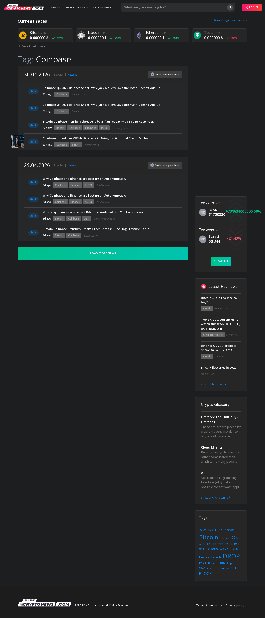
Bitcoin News (92, 145)
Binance (75, 185)
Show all (221, 261)
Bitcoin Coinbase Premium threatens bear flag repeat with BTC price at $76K (98, 121)
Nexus (213, 209)
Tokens (212, 549)
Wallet (224, 549)
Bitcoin (60, 128)
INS (210, 530)
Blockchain (224, 529)
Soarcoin (214, 236)
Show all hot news (214, 384)
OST (86, 218)
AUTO (88, 185)
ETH (222, 563)
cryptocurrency (218, 568)
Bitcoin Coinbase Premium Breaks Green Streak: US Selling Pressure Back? (96, 229)
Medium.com (79, 94)
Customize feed (164, 74)
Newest (72, 74)
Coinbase (61, 94)
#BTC (104, 128)
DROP (231, 556)
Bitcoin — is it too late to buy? (219, 300)
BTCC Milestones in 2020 (218, 367)
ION (234, 538)
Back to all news (31, 46)
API (203, 473)
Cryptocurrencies (213, 335)
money (224, 538)
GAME (202, 530)
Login (252, 7)
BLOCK (205, 573)
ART (202, 544)
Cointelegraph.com (122, 128)
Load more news (103, 253)
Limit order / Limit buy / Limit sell (219, 419)
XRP (208, 544)
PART (202, 563)
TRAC (202, 568)
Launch (216, 557)
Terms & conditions (209, 605)
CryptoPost (232, 335)
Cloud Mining (211, 447)
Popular (58, 74)
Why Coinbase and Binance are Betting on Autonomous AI (85, 179)
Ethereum (221, 544)
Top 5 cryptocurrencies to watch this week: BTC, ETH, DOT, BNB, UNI (220, 324)
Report (231, 563)
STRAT (76, 144)
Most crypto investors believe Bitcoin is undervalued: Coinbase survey (93, 212)
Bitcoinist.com (91, 235)
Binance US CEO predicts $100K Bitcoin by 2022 (218, 348)
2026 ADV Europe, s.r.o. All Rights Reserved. (102, 605)
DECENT (235, 549)
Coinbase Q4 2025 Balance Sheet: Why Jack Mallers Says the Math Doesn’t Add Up (101, 88)
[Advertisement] (221, 128)
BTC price (90, 128)
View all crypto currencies (230, 20)
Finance (204, 557)
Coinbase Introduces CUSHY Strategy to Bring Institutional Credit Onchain (97, 138)
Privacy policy (235, 605)
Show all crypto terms (216, 497)
